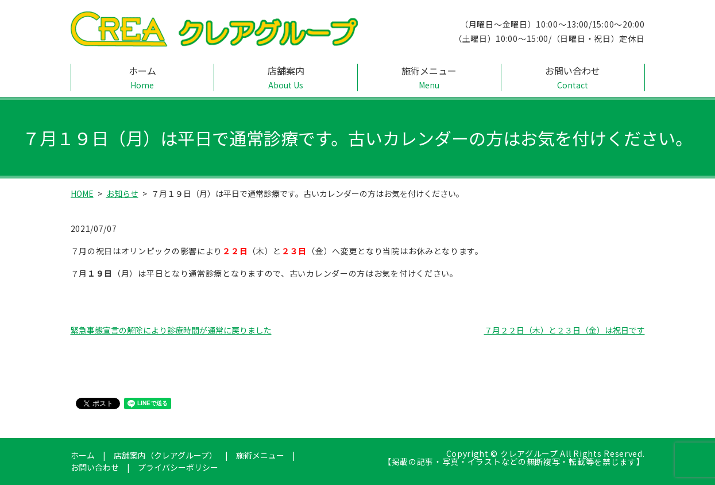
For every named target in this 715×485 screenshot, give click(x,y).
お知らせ (122, 193)
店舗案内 (286, 77)
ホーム (143, 77)
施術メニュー (429, 77)
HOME (82, 193)
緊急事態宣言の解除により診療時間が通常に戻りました (171, 330)
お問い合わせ (573, 77)
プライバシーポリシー (178, 467)
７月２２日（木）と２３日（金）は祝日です (564, 330)
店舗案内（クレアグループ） (165, 455)
